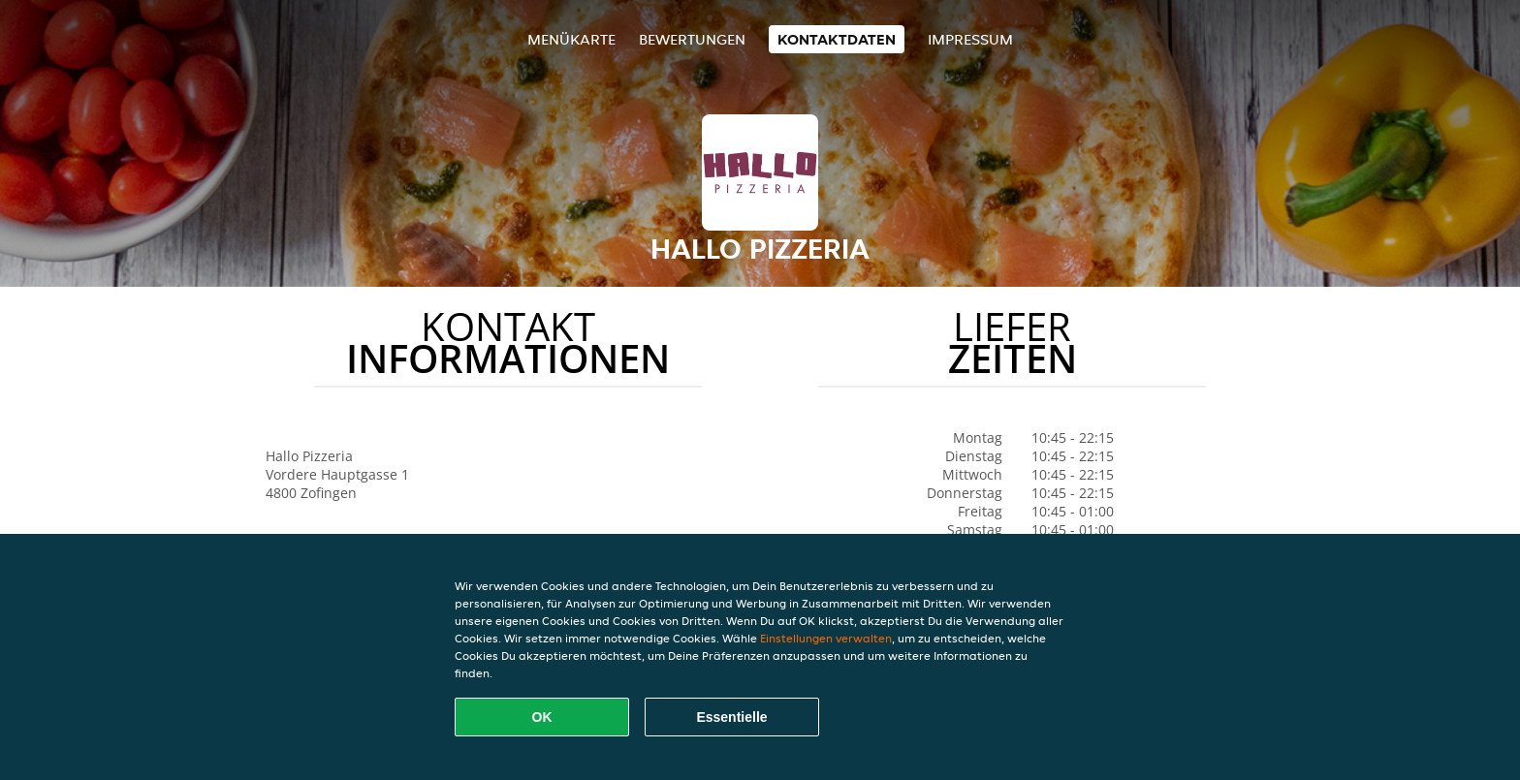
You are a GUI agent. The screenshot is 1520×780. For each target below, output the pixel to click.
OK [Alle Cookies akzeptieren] (542, 717)
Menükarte (571, 39)
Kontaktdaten (836, 39)
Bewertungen (692, 39)
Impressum (970, 39)
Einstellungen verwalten (826, 638)
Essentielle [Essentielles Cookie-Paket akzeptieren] (731, 717)
